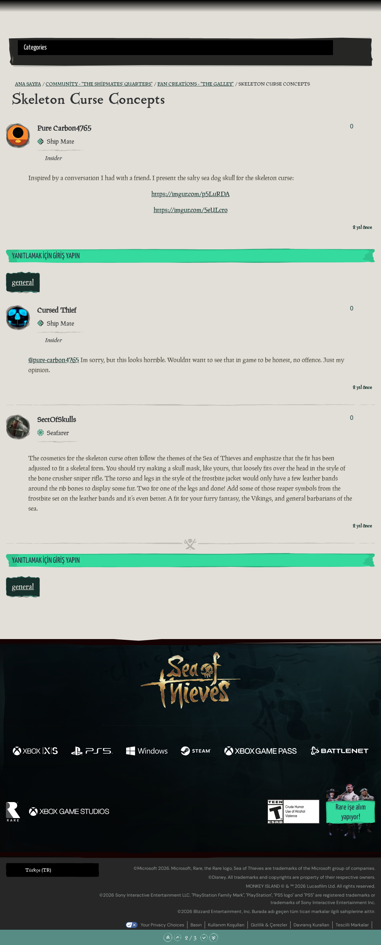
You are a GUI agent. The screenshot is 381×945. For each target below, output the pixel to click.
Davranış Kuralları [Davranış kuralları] (311, 925)
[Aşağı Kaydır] (204, 937)
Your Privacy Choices (162, 925)
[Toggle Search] (31, 59)
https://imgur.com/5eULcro (191, 210)
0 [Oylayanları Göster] (351, 126)
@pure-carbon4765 (53, 360)
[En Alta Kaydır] (213, 937)
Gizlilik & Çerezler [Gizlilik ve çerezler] (269, 925)
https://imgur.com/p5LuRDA (190, 194)
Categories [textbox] (35, 47)
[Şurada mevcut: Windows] (146, 752)
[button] (175, 47)
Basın (196, 925)
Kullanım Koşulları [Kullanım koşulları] (226, 925)
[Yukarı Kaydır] (177, 937)
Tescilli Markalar (352, 925)
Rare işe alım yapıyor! (351, 812)
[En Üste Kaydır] (167, 937)
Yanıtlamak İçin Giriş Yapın (46, 256)
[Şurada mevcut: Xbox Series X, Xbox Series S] (35, 752)
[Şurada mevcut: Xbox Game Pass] (260, 752)
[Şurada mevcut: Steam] (196, 752)
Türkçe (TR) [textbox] (38, 870)
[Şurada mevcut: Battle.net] (339, 752)
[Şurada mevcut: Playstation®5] (91, 752)
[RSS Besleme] (10, 84)
